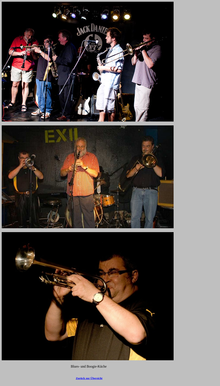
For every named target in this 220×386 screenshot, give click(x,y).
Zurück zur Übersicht (89, 378)
